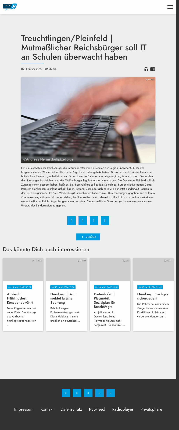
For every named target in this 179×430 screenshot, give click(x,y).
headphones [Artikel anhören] (146, 69)
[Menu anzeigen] (170, 6)
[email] (110, 393)
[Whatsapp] (88, 393)
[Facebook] (66, 393)
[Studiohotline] (99, 393)
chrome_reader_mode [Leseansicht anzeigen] (152, 69)
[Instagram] (77, 393)
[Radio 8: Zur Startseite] (45, 6)
